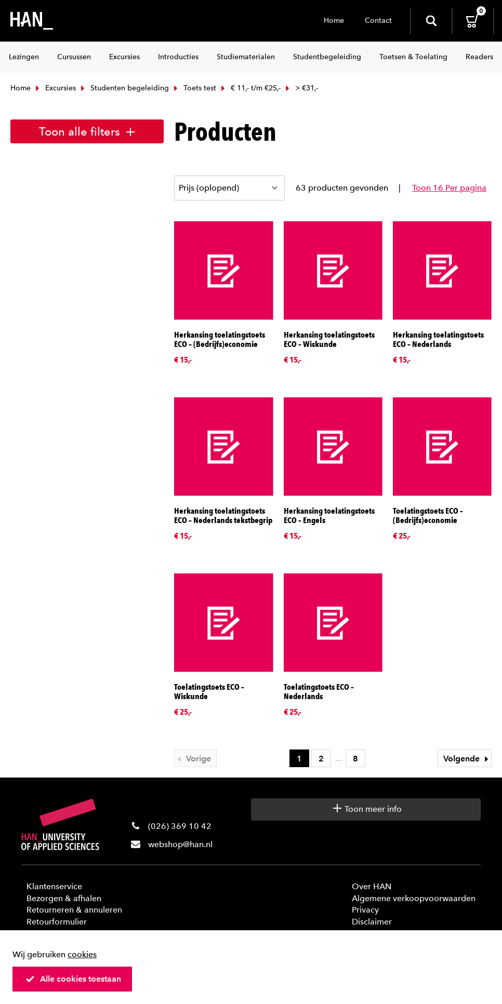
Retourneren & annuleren (74, 910)
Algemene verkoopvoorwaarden (413, 898)
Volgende (467, 759)
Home (334, 20)
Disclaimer (372, 922)
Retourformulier (57, 922)
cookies (82, 954)
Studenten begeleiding (123, 88)
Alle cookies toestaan (73, 979)
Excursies (54, 88)
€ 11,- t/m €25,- (250, 88)
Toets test (193, 88)
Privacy (365, 910)
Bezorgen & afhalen (64, 898)
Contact (378, 20)
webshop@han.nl (180, 844)
